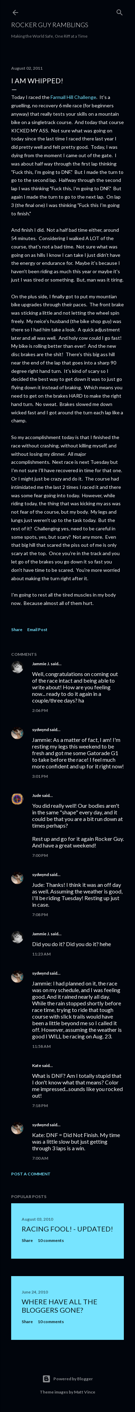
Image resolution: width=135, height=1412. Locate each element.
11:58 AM (41, 1046)
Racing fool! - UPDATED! (67, 1229)
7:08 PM (40, 914)
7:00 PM (40, 855)
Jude (36, 795)
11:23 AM (41, 954)
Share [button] (16, 629)
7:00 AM (40, 1158)
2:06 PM (40, 710)
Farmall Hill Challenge (73, 97)
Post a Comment (31, 1173)
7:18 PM (40, 1105)
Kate (36, 1065)
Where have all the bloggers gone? (59, 1305)
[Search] (119, 11)
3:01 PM (40, 776)
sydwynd (40, 729)
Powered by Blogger (67, 1379)
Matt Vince (84, 1392)
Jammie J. (41, 663)
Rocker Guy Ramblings (49, 25)
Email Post (37, 629)
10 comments (51, 1240)
